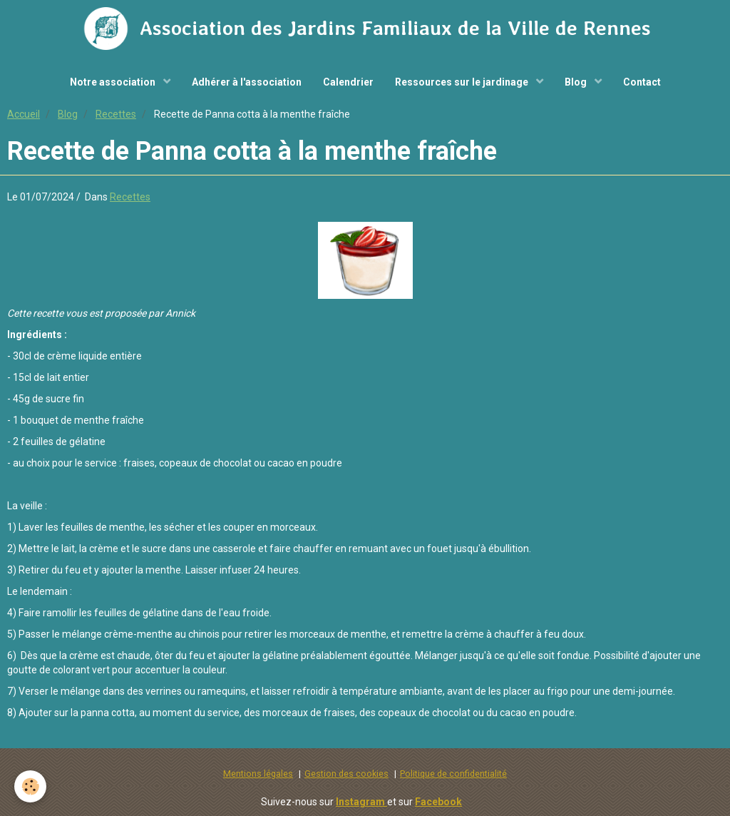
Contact (642, 82)
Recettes (116, 114)
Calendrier (348, 82)
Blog (577, 82)
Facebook (438, 801)
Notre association (114, 82)
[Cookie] (30, 786)
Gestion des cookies (346, 773)
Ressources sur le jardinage (462, 82)
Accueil (23, 114)
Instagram (361, 801)
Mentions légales (258, 773)
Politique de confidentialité (453, 773)
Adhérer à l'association (247, 82)
